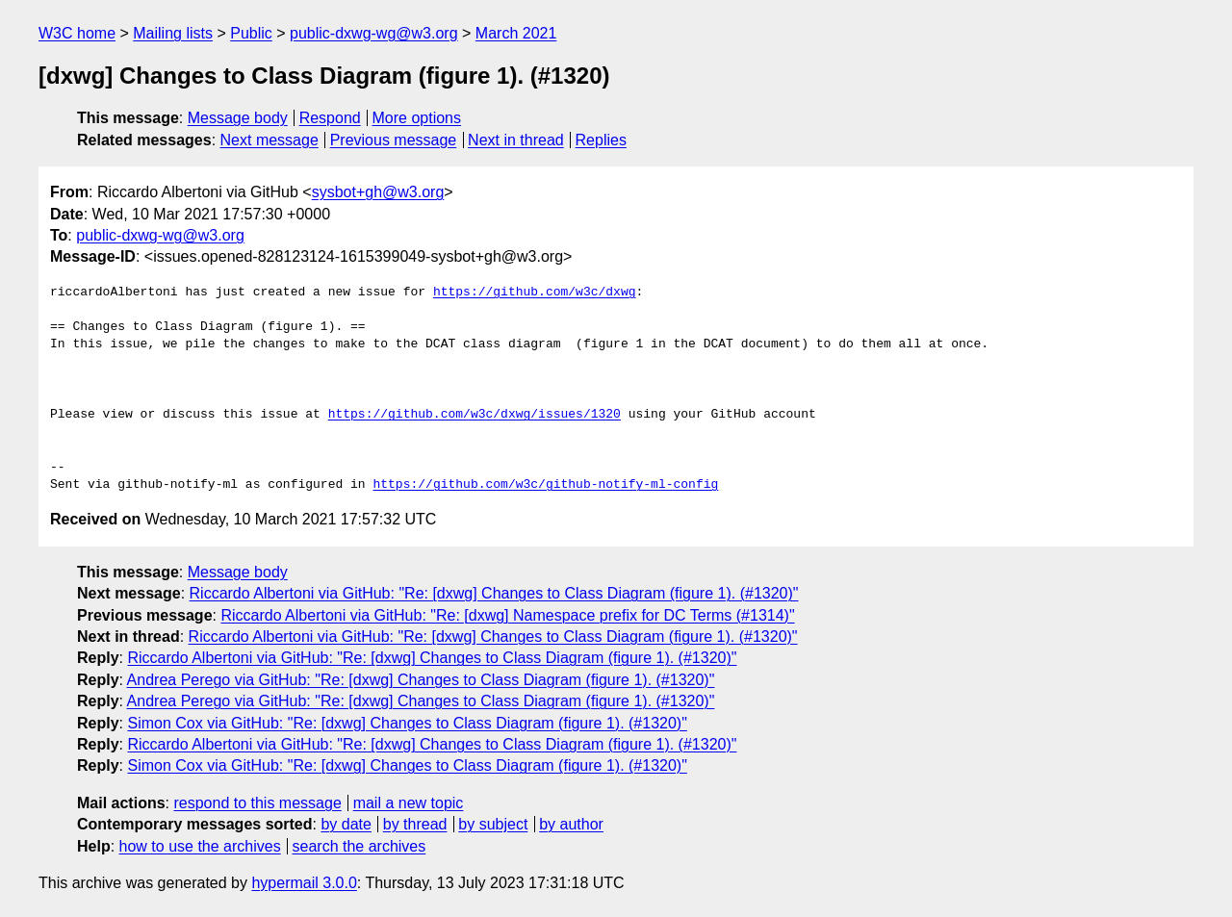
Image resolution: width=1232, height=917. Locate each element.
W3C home (77, 33)
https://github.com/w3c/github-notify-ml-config (545, 485)
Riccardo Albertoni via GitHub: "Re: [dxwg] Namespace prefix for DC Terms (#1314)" (507, 615)
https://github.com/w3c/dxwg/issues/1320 (474, 414)
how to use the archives (200, 846)
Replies (601, 140)
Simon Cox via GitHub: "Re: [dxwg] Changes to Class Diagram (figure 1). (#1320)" (406, 723)
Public (251, 33)
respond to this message (257, 803)
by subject (492, 824)
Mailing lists (173, 33)
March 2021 (516, 33)
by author (571, 824)
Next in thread (516, 140)
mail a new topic (408, 803)
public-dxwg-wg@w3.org (374, 33)
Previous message (393, 140)
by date (346, 824)
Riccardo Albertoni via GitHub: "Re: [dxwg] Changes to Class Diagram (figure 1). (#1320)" (494, 593)
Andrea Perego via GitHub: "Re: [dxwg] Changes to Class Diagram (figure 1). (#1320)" (421, 680)
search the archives (359, 846)
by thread (415, 824)
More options (417, 118)
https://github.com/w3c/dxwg (534, 292)
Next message (269, 140)
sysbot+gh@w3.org (378, 192)
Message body (238, 118)
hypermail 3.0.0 (303, 883)
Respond (330, 118)
